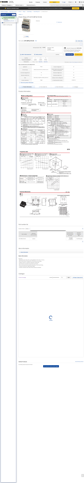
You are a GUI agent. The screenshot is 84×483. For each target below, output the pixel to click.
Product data (79, 40)
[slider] (52, 277)
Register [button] (54, 2)
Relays (24, 11)
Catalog (26, 36)
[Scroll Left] (30, 230)
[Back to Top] (82, 475)
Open (69, 277)
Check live (40, 61)
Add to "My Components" (26, 54)
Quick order (69, 54)
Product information (27, 86)
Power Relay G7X (37, 11)
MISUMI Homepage (4, 11)
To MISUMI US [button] (75, 8)
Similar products (39, 54)
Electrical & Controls (13, 11)
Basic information (24, 252)
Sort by (74, 234)
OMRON (20, 14)
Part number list (43, 86)
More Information (59, 86)
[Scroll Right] (65, 230)
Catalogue (76, 86)
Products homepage (22, 277)
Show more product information (27, 82)
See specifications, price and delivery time (9, 20)
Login (64, 2)
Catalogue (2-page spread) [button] (78, 277)
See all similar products (79, 361)
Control (19, 11)
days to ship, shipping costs (74, 62)
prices (81, 62)
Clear (36, 40)
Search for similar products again (51, 366)
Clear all (13, 14)
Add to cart (78, 54)
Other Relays (29, 11)
